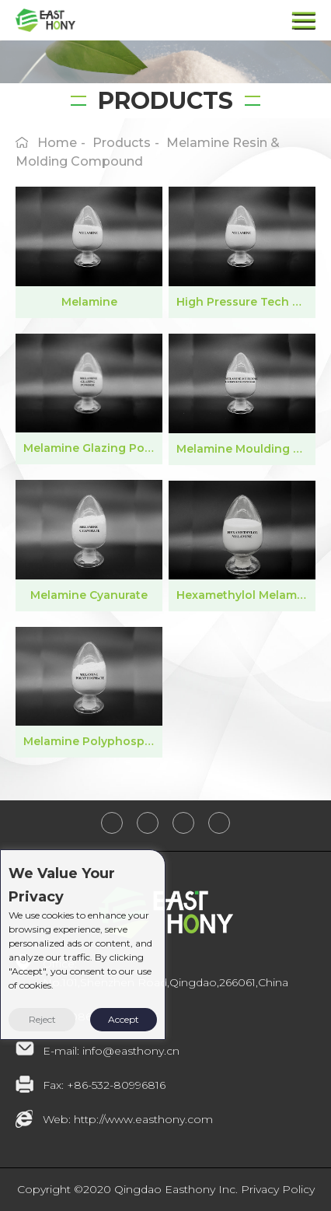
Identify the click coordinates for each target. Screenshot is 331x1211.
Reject (42, 1019)
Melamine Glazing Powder (92, 448)
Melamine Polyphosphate (92, 741)
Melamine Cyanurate (89, 595)
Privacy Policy (278, 1189)
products (121, 142)
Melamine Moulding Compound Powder (245, 449)
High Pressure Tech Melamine (245, 302)
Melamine (89, 302)
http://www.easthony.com (143, 1119)
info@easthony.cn (130, 1051)
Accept (123, 1019)
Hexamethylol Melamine (245, 595)
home (57, 142)
